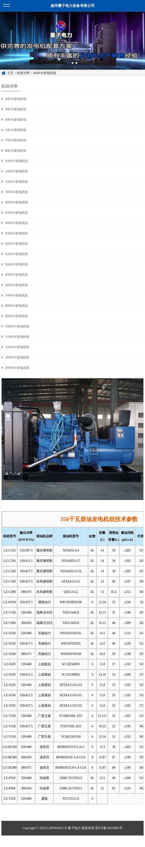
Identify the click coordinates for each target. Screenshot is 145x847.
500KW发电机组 (16, 264)
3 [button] (76, 67)
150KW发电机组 (16, 181)
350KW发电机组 (16, 233)
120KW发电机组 (16, 171)
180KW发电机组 (16, 192)
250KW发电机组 (16, 212)
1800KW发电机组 (17, 357)
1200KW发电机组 (17, 336)
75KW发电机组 (15, 140)
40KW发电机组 (15, 119)
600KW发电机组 (16, 274)
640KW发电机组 (16, 285)
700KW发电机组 (16, 295)
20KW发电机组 (15, 99)
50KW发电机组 (15, 130)
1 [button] (68, 67)
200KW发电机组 (16, 202)
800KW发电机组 (16, 305)
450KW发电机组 (16, 254)
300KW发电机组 (16, 223)
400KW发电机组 (16, 243)
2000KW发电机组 (17, 367)
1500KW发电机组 (17, 347)
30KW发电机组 (15, 109)
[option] (72, 45)
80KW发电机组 (15, 150)
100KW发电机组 (16, 161)
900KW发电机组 (16, 316)
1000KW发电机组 (17, 326)
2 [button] (72, 67)
